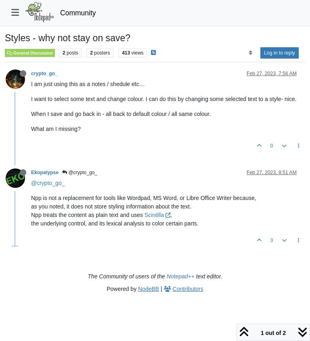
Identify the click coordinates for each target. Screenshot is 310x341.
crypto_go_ (44, 73)
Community (78, 13)
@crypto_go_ (79, 172)
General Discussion (30, 53)
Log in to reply (279, 53)
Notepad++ (181, 276)
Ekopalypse (45, 172)
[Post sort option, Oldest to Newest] (250, 53)
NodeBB (148, 289)
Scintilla (157, 215)
